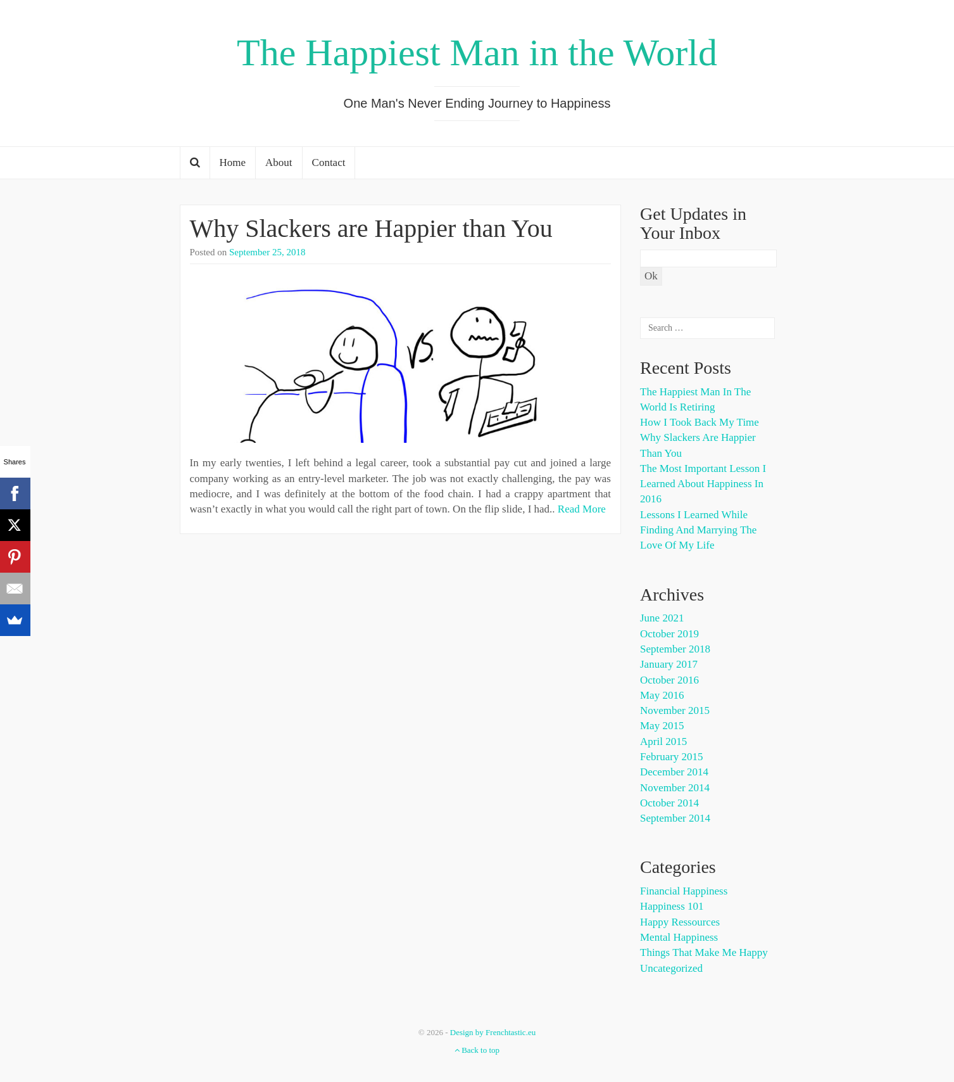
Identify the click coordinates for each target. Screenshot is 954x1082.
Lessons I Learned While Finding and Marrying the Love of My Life (698, 530)
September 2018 (675, 649)
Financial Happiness (683, 891)
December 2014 (674, 772)
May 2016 (662, 695)
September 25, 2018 (267, 252)
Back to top (477, 1050)
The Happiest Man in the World (477, 52)
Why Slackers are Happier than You (371, 228)
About (278, 162)
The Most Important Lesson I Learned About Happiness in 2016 (703, 484)
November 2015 (675, 710)
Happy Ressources (680, 922)
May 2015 (662, 726)
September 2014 (675, 818)
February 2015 (671, 757)
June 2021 (662, 618)
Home (233, 162)
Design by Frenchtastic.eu (493, 1032)
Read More (582, 509)
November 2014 (675, 788)
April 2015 (663, 741)
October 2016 (669, 680)
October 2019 (669, 634)
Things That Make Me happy (704, 952)
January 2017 (669, 664)
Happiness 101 (672, 906)
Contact (329, 162)
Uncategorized (671, 968)
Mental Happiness (679, 937)
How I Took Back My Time (699, 422)
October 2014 (669, 803)
